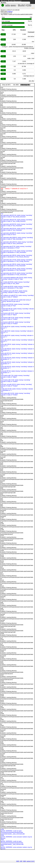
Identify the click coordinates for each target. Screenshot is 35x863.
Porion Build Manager (11, 1)
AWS (17, 861)
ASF (21, 861)
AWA (24, 861)
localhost (9, 11)
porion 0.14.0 (30, 861)
